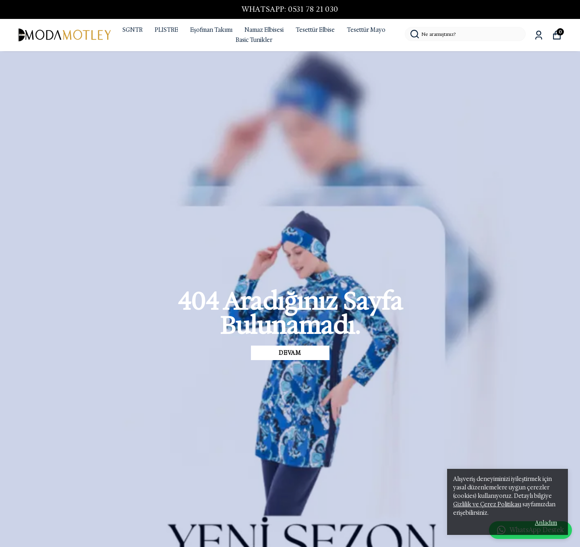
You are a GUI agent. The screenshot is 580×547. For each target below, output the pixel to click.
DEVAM (290, 352)
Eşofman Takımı (211, 29)
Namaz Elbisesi (264, 29)
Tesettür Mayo (366, 29)
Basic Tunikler (254, 40)
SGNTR (132, 29)
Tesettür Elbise (315, 29)
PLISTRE (166, 29)
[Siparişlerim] (539, 35)
